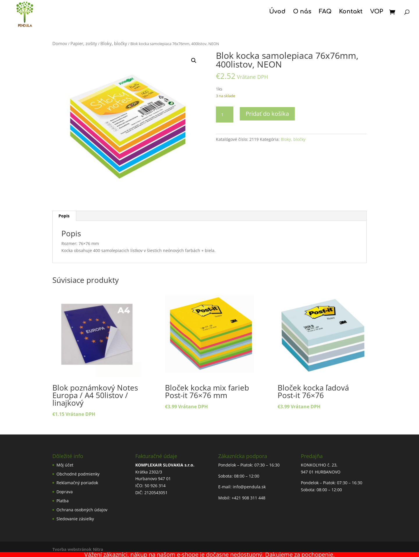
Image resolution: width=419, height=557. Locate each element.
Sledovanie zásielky (75, 518)
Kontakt (351, 12)
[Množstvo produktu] (224, 115)
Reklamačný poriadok (77, 482)
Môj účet (64, 465)
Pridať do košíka (267, 114)
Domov (59, 43)
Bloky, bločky (113, 43)
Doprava (64, 491)
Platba (62, 500)
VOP (376, 12)
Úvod (277, 12)
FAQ (325, 12)
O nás (302, 12)
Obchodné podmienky (78, 474)
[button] (194, 60)
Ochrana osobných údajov (81, 509)
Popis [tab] (64, 216)
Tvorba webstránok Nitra (77, 549)
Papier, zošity (83, 43)
